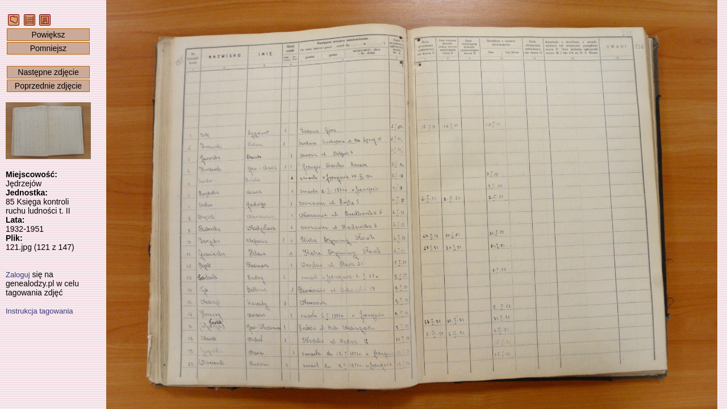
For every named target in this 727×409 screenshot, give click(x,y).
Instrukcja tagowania (39, 311)
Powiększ (48, 34)
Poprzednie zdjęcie (48, 85)
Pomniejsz (48, 48)
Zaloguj (18, 274)
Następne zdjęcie (48, 72)
